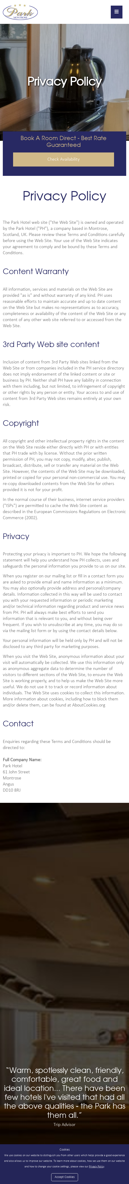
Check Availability (63, 159)
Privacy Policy (96, 1166)
